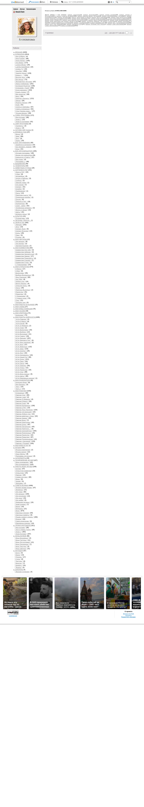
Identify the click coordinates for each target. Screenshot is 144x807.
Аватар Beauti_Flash (26, 26)
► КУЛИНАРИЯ (18, 54)
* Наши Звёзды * (20, 454)
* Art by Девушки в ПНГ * (23, 340)
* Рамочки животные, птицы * (25, 416)
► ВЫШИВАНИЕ (19, 164)
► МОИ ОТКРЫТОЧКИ (21, 267)
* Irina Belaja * (19, 63)
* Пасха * (18, 193)
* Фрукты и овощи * (21, 210)
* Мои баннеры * (20, 384)
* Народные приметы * (22, 515)
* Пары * (17, 235)
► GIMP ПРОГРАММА (21, 124)
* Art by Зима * (19, 349)
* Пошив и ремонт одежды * (24, 517)
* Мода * (17, 511)
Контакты (128, 615)
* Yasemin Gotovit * (21, 73)
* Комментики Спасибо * (23, 260)
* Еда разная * (19, 185)
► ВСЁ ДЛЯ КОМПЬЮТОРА (23, 151)
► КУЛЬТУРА (18, 216)
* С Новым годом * (21, 298)
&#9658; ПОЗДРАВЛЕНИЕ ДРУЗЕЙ (112, 16)
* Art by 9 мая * (20, 328)
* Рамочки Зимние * (21, 418)
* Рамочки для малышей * (23, 412)
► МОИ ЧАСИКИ (19, 311)
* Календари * (19, 315)
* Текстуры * (19, 561)
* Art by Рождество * (21, 370)
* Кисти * (18, 553)
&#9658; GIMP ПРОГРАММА (115, 24)
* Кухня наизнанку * (21, 90)
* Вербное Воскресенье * (23, 275)
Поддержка (109, 2)
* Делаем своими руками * (24, 488)
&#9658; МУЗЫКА (63, 17)
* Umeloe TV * (19, 69)
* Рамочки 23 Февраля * (23, 399)
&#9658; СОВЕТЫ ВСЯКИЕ (64, 16)
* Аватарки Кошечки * (22, 246)
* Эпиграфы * (19, 483)
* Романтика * (19, 294)
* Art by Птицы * (20, 368)
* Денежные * (19, 490)
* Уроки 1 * (18, 119)
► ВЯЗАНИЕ (17, 52)
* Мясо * (17, 96)
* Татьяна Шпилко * (21, 113)
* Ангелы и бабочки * (22, 178)
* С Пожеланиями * (21, 265)
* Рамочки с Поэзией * (22, 443)
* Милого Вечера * (21, 283)
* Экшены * (18, 567)
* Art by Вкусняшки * (21, 334)
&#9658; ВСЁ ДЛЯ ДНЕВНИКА (54, 24)
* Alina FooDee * (20, 58)
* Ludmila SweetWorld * (22, 67)
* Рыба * (17, 105)
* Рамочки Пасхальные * (23, 427)
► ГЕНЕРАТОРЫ (19, 166)
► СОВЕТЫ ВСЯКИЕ (20, 485)
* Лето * (17, 138)
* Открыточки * (20, 473)
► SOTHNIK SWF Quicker (22, 130)
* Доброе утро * (20, 281)
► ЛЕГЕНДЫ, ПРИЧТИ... (22, 220)
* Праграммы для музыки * (24, 456)
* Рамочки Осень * (21, 424)
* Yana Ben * (19, 71)
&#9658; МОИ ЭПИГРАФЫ (80, 19)
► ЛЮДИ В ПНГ (18, 222)
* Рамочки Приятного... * (23, 429)
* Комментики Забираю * (23, 252)
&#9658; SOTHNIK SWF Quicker (95, 24)
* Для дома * (19, 492)
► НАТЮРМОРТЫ (19, 458)
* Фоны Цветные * (21, 549)
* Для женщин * (20, 241)
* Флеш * (18, 479)
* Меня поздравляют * (22, 462)
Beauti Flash (14, 12)
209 (110, 33)
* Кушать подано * (21, 92)
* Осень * (18, 140)
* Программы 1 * (20, 161)
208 (113, 33)
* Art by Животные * (21, 347)
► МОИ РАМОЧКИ (19, 391)
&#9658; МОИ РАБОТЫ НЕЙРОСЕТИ (56, 19)
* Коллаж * (18, 469)
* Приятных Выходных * (23, 290)
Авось (66, 2)
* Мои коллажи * (20, 117)
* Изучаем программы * (23, 153)
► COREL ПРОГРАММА (21, 115)
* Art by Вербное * (21, 332)
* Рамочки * (18, 475)
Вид (112, 2)
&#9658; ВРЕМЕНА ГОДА (75, 24)
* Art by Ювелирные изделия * (25, 378)
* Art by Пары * (20, 361)
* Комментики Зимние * (23, 256)
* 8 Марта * (18, 269)
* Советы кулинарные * (22, 109)
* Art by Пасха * (20, 363)
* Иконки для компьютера (23, 155)
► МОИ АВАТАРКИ (20, 239)
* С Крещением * (20, 296)
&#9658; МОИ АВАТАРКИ (53, 21)
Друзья (22, 9)
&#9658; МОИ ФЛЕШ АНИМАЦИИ (118, 19)
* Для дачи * (19, 498)
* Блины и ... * (19, 75)
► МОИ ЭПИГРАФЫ (20, 313)
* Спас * (17, 300)
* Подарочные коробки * (23, 197)
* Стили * (18, 559)
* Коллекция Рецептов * (23, 86)
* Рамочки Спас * (20, 395)
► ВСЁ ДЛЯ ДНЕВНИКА (21, 143)
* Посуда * (18, 199)
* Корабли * (18, 189)
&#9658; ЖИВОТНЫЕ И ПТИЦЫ (61, 23)
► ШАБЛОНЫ (18, 570)
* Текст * (17, 387)
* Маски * (18, 555)
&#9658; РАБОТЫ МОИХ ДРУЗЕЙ (88, 16)
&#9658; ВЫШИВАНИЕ (97, 23)
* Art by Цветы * (20, 376)
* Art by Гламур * (20, 336)
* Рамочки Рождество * (22, 435)
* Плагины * (19, 557)
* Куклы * (18, 233)
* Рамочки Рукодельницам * (24, 439)
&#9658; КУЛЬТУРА (109, 21)
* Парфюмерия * (20, 191)
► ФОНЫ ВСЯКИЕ (19, 536)
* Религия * (18, 519)
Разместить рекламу (128, 617)
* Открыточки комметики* (23, 471)
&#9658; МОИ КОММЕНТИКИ (119, 20)
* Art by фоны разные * (22, 374)
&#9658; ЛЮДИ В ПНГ (71, 21)
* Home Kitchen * (20, 60)
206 (120, 33)
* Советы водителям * (22, 521)
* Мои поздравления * (22, 464)
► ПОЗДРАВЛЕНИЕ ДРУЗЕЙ (23, 460)
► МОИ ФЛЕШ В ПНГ (20, 445)
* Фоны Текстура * (21, 546)
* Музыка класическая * (23, 450)
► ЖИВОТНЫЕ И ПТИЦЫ (22, 168)
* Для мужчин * (20, 244)
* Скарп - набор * (20, 206)
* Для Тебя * (19, 279)
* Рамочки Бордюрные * (23, 405)
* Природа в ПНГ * (21, 201)
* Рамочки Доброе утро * (23, 414)
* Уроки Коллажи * (21, 534)
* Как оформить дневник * (23, 147)
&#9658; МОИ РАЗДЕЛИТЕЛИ (120, 17)
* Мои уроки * (19, 159)
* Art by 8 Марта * (21, 321)
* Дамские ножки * (21, 182)
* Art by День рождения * (23, 342)
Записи (15, 9)
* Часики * (18, 481)
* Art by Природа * (21, 366)
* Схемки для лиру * (21, 477)
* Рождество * (19, 292)
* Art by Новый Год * (21, 357)
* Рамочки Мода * (21, 420)
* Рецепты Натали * (21, 103)
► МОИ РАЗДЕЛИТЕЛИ (21, 380)
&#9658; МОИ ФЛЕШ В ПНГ (80, 17)
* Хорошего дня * (21, 302)
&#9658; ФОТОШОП (89, 14)
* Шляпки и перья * (21, 214)
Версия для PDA (128, 613)
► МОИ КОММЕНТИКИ (21, 248)
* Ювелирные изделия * (23, 523)
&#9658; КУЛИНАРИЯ (67, 25)
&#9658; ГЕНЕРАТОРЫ (80, 23)
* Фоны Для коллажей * (23, 542)
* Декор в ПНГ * (20, 172)
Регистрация (35, 2)
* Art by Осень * (20, 359)
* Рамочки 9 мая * (21, 403)
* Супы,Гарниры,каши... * (23, 111)
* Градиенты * (19, 126)
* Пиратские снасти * (22, 195)
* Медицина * (19, 509)
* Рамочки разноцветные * (24, 431)
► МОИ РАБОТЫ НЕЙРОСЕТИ (24, 317)
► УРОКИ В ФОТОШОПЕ (22, 525)
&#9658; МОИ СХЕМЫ (52, 20)
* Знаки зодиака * (20, 504)
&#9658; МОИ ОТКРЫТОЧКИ (97, 20)
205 (123, 33)
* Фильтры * (19, 563)
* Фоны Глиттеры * (21, 540)
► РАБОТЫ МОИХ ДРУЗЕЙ (23, 466)
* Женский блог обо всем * (24, 82)
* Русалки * (18, 237)
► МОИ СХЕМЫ (19, 307)
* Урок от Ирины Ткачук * (23, 530)
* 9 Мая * (18, 174)
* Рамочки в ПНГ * (21, 408)
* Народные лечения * (22, 513)
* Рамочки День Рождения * (24, 410)
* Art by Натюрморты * (22, 355)
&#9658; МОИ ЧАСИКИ (98, 19)
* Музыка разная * (21, 452)
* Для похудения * (21, 496)
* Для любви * (19, 500)
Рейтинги (55, 2)
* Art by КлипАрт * (21, 351)
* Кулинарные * (20, 393)
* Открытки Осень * (21, 286)
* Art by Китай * (20, 323)
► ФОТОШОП (18, 551)
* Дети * (17, 227)
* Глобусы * (18, 180)
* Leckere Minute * (21, 65)
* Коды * (17, 149)
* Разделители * (20, 204)
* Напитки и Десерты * (22, 98)
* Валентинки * (20, 273)
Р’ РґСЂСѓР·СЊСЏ (28, 39)
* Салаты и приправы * (22, 107)
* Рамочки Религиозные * (23, 433)
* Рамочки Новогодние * (23, 422)
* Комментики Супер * (22, 262)
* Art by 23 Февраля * (22, 326)
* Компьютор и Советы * (23, 157)
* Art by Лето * (19, 353)
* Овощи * (18, 100)
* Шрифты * (19, 565)
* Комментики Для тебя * (23, 250)
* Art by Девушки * (21, 338)
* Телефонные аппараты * (24, 208)
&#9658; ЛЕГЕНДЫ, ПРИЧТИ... (91, 21)
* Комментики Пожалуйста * (24, 258)
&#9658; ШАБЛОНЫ (74, 14)
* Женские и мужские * (22, 572)
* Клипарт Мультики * (22, 231)
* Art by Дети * (19, 344)
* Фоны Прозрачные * (22, 544)
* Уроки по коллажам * (22, 121)
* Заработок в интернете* (23, 145)
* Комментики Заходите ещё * (25, 254)
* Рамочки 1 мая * (21, 397)
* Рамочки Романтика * (22, 437)
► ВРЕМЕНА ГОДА (20, 132)
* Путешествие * (20, 218)
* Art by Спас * (20, 372)
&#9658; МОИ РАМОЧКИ (99, 17)
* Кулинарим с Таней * (22, 88)
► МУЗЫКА (17, 448)
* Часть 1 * (18, 389)
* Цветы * (18, 212)
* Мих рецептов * (20, 94)
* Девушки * (19, 225)
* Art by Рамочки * (21, 319)
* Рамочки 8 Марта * (21, 401)
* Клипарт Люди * (20, 229)
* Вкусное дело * (20, 77)
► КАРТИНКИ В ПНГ (20, 170)
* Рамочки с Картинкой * (23, 441)
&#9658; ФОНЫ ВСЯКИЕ (108, 14)
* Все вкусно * (19, 79)
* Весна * (18, 134)
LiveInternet (18, 2)
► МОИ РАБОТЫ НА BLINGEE (24, 305)
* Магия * (18, 506)
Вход (43, 2)
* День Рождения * (21, 277)
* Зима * (17, 136)
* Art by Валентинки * (22, 330)
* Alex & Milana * (20, 56)
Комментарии (31, 9)
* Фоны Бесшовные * (22, 538)
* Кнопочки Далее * (21, 382)
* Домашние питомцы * (22, 502)
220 (106, 33)
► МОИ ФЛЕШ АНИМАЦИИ (23, 309)
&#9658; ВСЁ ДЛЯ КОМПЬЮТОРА (118, 23)
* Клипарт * (18, 187)
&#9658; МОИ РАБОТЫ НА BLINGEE (73, 20)
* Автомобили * (20, 176)
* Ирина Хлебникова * (22, 84)
